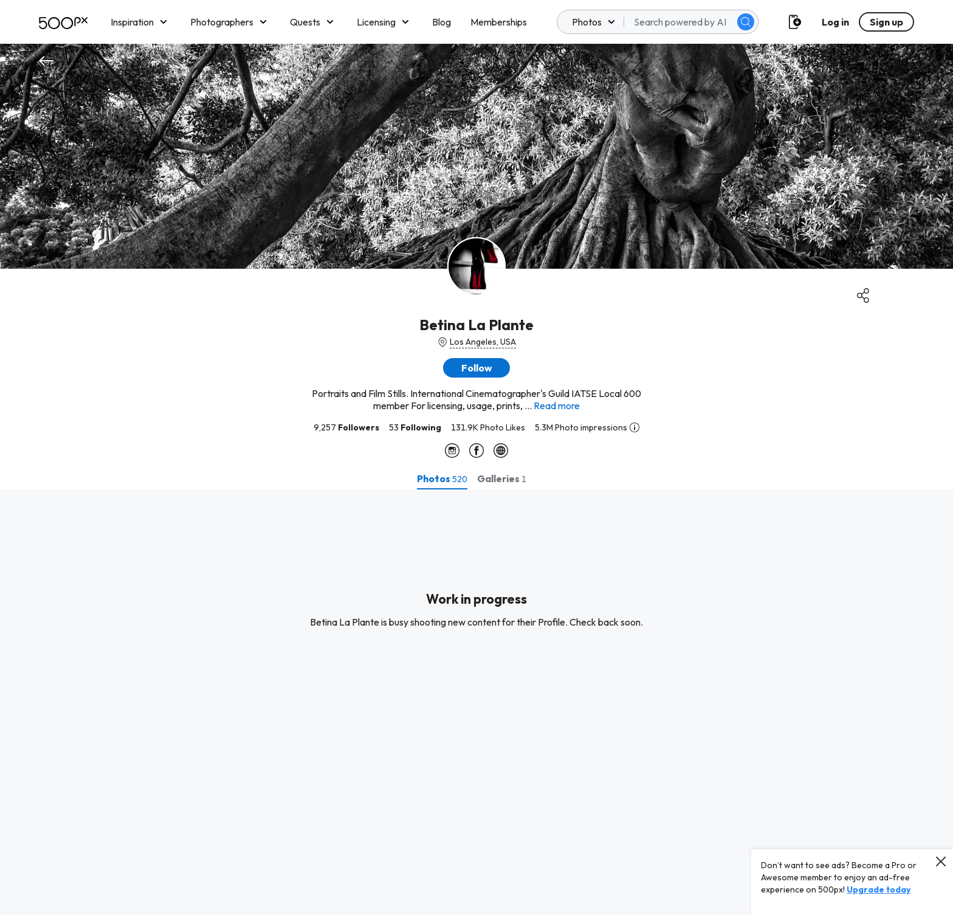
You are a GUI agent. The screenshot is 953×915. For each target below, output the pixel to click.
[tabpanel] (476, 702)
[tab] (442, 478)
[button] (476, 368)
